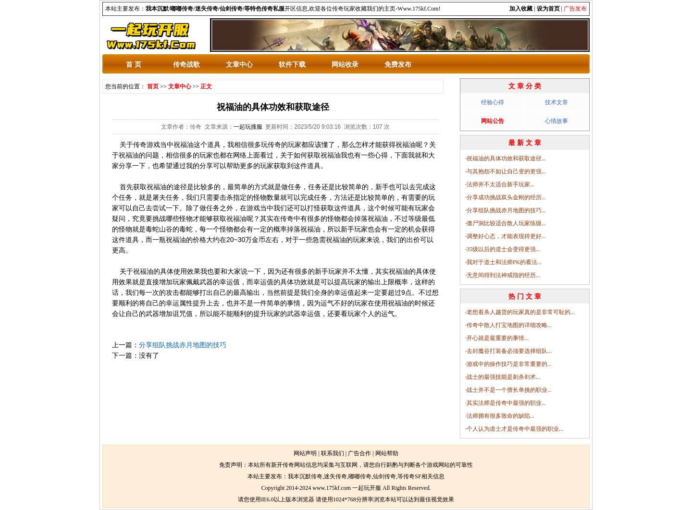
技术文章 (556, 102)
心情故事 (556, 121)
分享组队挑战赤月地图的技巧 (182, 345)
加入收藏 (520, 8)
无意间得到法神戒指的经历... (503, 275)
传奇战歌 (186, 64)
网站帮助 (386, 453)
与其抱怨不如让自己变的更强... (506, 171)
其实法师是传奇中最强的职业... (506, 403)
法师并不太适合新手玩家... (500, 184)
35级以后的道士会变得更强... (503, 249)
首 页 (133, 64)
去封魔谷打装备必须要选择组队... (509, 351)
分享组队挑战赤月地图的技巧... (506, 210)
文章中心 (239, 64)
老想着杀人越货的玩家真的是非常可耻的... (521, 312)
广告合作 (359, 453)
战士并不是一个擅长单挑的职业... (509, 390)
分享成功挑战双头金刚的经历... (506, 197)
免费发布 (397, 64)
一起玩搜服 (248, 126)
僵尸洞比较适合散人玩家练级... (506, 223)
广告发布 (575, 8)
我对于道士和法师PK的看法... (504, 262)
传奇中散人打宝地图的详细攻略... (509, 325)
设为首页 (548, 8)
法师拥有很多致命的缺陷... (500, 416)
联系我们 (332, 453)
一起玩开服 (366, 488)
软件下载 (292, 64)
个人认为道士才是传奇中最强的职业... (515, 428)
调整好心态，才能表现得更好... (506, 236)
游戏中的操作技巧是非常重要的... (509, 364)
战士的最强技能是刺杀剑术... (503, 377)
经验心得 (492, 102)
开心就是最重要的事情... (498, 338)
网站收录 (345, 64)
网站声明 (305, 453)
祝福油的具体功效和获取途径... (506, 158)
